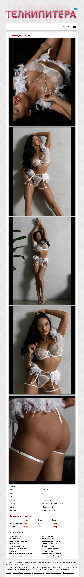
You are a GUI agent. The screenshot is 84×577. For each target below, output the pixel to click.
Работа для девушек (26, 575)
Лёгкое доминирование (18, 556)
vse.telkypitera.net (18, 564)
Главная (9, 573)
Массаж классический (18, 548)
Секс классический (16, 536)
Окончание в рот (48, 546)
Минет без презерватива (51, 541)
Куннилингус (14, 543)
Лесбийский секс (48, 538)
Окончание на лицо (16, 546)
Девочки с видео (38, 573)
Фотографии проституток (22, 573)
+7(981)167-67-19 (49, 510)
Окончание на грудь (49, 543)
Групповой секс (15, 538)
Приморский (47, 507)
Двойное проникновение (51, 553)
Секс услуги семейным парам (20, 553)
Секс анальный (47, 536)
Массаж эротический (50, 548)
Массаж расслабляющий (51, 556)
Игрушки (12, 551)
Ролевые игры (47, 551)
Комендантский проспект (55, 503)
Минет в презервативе (18, 541)
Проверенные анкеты (53, 573)
